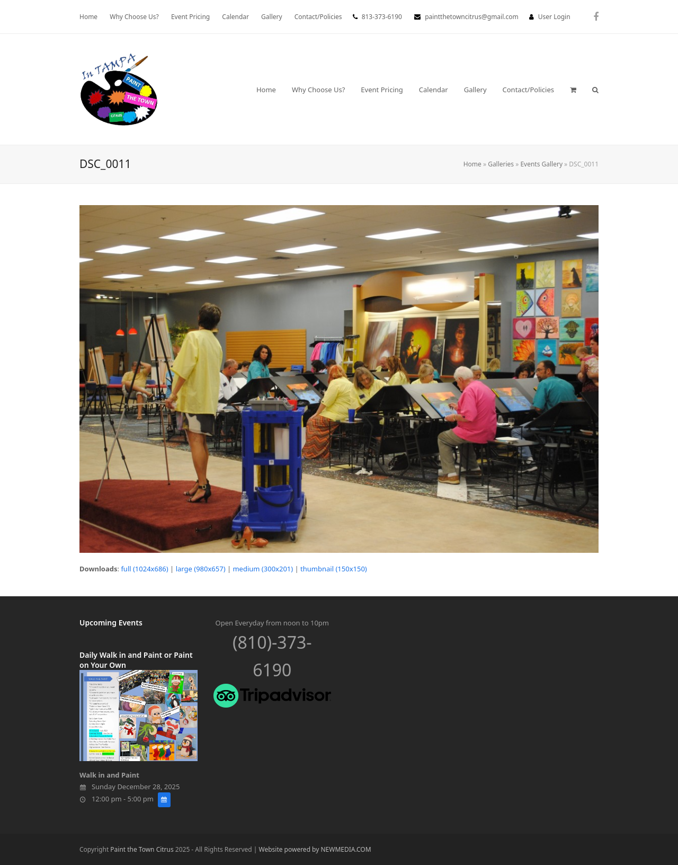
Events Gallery (541, 164)
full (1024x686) (144, 568)
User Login (554, 16)
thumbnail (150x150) (333, 568)
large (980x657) (201, 568)
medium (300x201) (263, 568)
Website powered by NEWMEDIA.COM (315, 849)
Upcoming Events (110, 622)
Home (472, 164)
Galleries (501, 164)
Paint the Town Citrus (141, 849)
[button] (573, 89)
